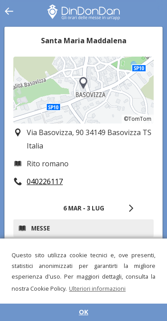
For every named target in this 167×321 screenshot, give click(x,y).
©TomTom (137, 119)
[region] (83, 90)
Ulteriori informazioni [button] (97, 288)
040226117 (45, 181)
